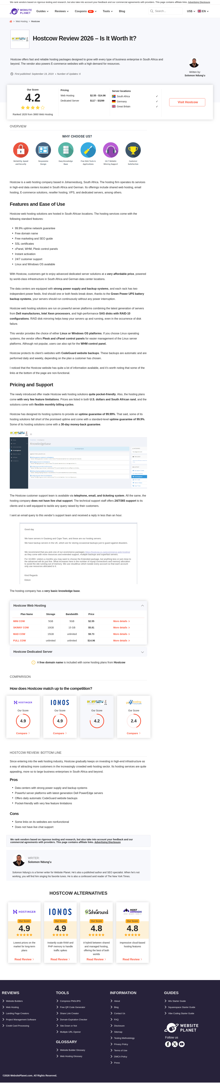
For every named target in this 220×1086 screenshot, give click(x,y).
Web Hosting (14, 1010)
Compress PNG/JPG (73, 1004)
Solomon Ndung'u (195, 75)
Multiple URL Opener (73, 1035)
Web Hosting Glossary (74, 1059)
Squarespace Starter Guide (185, 1010)
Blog (117, 1010)
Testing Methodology (128, 1041)
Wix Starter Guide (179, 1004)
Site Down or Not (71, 1029)
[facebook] (168, 1048)
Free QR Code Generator (76, 1010)
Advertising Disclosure (199, 2)
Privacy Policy (123, 1047)
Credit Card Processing (21, 1029)
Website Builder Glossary (76, 1053)
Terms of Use (122, 1053)
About (118, 1004)
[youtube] (182, 1048)
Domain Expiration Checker (78, 1022)
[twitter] (175, 1048)
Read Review (23, 962)
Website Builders (17, 1004)
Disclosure (121, 1029)
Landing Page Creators (21, 1016)
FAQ (117, 1022)
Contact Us (121, 1016)
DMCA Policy (122, 1059)
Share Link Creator (72, 1016)
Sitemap (119, 1035)
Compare (22, 734)
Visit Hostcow (188, 102)
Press (118, 1066)
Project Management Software (25, 1022)
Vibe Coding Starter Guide (185, 1016)
